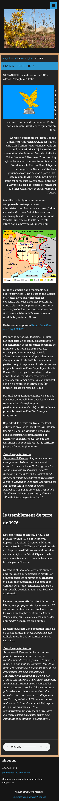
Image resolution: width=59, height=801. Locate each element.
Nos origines (27, 58)
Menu (53, 5)
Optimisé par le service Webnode (29, 796)
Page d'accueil (10, 58)
